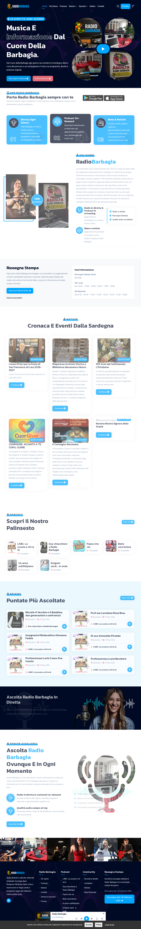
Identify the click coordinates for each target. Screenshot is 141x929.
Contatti (100, 6)
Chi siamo (53, 6)
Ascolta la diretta (91, 879)
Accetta (89, 925)
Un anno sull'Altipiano (71, 903)
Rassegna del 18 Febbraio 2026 (119, 899)
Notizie (72, 6)
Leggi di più (109, 925)
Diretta (125, 6)
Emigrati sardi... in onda (69, 909)
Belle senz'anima (69, 899)
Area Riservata (90, 892)
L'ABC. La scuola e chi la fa (71, 880)
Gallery (92, 6)
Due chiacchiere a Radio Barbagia (70, 888)
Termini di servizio (48, 897)
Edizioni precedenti (14, 298)
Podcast (63, 6)
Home (44, 6)
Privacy (44, 901)
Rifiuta (98, 925)
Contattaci (88, 883)
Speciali (82, 6)
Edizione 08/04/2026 (20, 291)
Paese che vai (68, 894)
